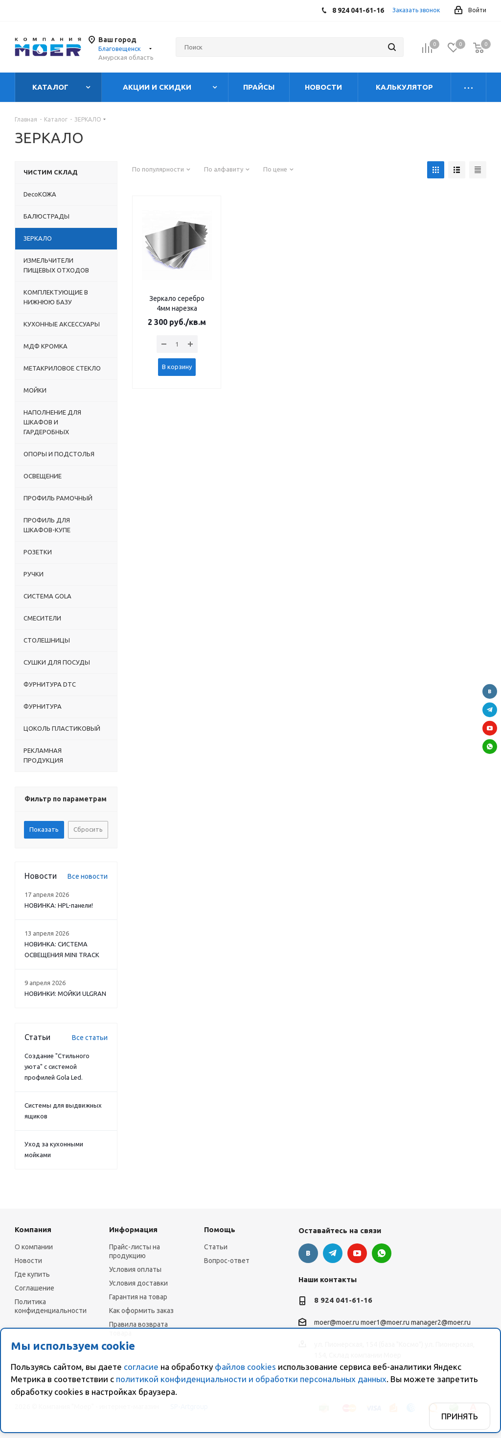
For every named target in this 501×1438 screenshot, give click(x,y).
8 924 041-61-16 (343, 1300)
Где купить (32, 1274)
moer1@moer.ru (385, 1323)
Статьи (216, 1247)
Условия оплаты (135, 1269)
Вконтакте (489, 691)
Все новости (88, 876)
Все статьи (90, 1037)
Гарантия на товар (138, 1297)
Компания (33, 1229)
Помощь (219, 1229)
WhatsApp (489, 746)
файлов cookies (245, 1366)
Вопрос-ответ (227, 1260)
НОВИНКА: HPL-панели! (58, 905)
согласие (141, 1366)
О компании (34, 1247)
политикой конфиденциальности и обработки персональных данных (251, 1379)
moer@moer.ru (336, 1323)
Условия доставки (138, 1283)
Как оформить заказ (141, 1310)
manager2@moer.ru (441, 1323)
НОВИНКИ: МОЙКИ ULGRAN (65, 993)
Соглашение (34, 1288)
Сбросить (88, 829)
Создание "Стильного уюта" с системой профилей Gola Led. (57, 1066)
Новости (28, 1260)
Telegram (489, 709)
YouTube (489, 728)
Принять (459, 1416)
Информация (133, 1229)
